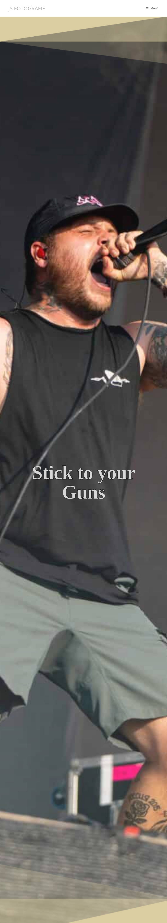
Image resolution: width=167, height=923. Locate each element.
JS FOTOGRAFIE (26, 8)
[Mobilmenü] (152, 8)
